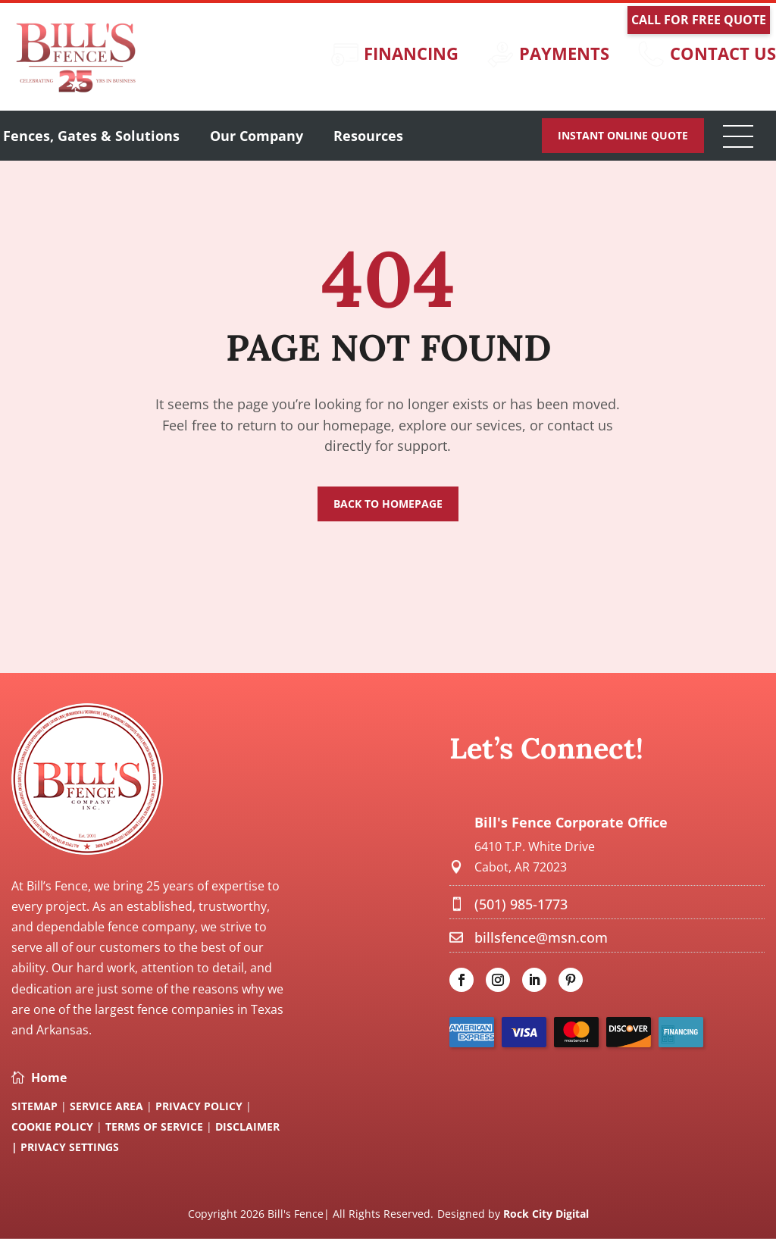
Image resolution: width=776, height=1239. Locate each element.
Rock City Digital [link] (546, 1213)
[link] (76, 91)
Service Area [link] (106, 1106)
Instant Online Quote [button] (623, 135)
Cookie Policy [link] (53, 1126)
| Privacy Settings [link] (65, 1147)
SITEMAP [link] (34, 1106)
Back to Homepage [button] (388, 503)
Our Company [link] (256, 136)
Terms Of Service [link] (155, 1126)
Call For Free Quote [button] (698, 19)
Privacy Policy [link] (198, 1106)
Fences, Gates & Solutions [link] (91, 136)
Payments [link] (564, 53)
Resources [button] (368, 136)
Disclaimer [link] (247, 1126)
